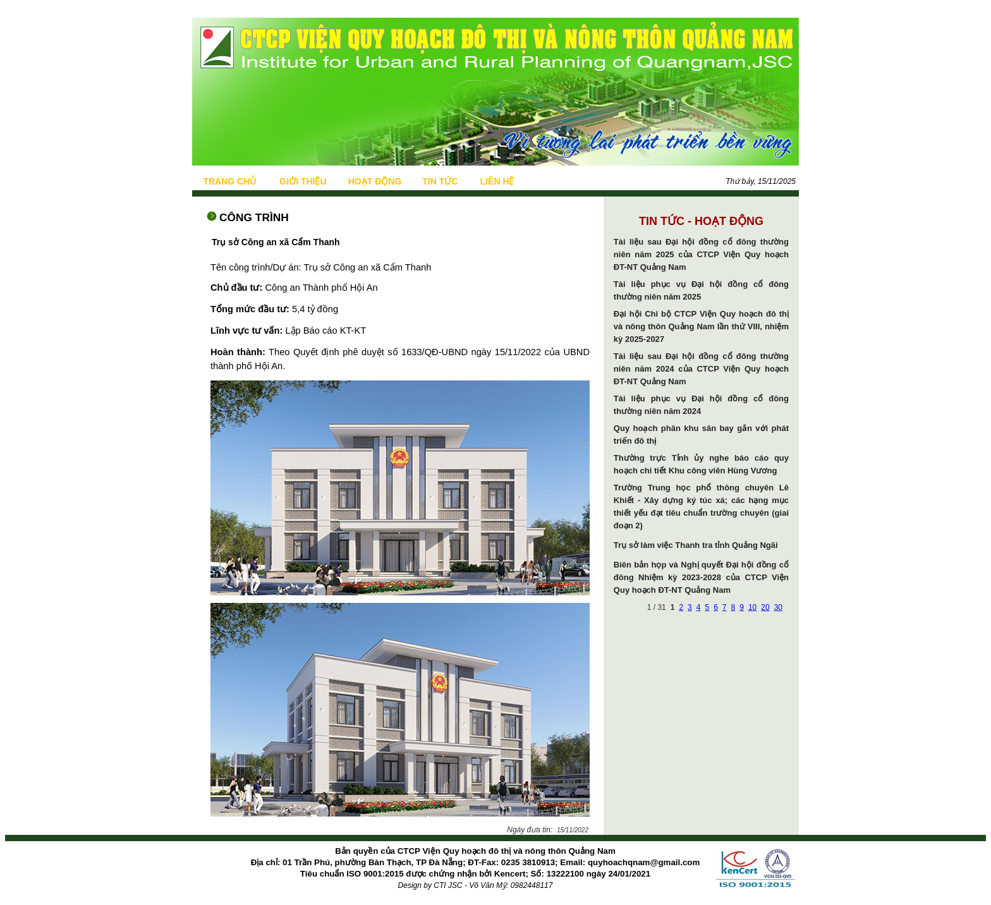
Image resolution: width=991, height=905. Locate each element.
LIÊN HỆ (497, 181)
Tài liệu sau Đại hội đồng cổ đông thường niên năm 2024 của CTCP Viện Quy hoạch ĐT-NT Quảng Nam (701, 368)
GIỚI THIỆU (302, 181)
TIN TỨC (440, 181)
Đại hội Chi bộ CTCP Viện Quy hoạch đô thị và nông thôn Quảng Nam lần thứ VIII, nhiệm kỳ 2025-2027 (701, 326)
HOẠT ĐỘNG (375, 181)
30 (778, 607)
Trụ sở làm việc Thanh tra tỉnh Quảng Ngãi (696, 545)
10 (752, 607)
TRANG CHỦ (229, 181)
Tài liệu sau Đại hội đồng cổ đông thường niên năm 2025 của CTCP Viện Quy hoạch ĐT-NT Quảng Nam (701, 254)
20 (765, 607)
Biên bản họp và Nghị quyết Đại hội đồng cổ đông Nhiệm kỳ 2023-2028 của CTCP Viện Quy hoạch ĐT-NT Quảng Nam (701, 577)
